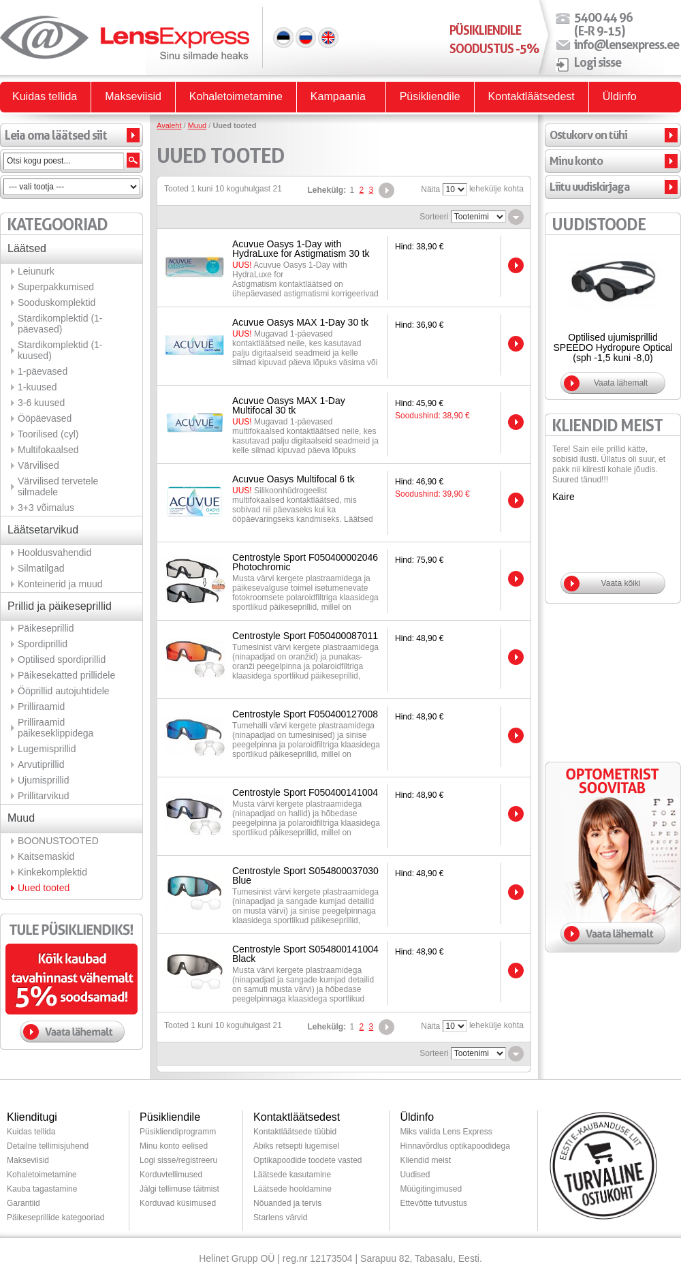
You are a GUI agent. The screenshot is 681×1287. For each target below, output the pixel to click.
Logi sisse (597, 62)
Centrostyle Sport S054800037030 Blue (305, 875)
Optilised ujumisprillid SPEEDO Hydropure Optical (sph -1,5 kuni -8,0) (612, 347)
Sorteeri (433, 216)
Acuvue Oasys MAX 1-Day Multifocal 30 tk (288, 405)
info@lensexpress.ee (626, 44)
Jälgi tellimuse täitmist (179, 1189)
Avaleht (169, 125)
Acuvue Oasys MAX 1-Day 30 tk (300, 322)
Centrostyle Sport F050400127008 (305, 714)
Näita (430, 189)
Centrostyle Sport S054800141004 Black (305, 954)
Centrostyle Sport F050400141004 (305, 792)
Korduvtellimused (171, 1174)
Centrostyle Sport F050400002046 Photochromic (305, 562)
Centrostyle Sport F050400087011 (305, 635)
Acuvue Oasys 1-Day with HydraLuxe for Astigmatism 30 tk (301, 248)
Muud (197, 125)
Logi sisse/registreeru (178, 1160)
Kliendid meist (425, 1160)
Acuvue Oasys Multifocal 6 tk (293, 479)
